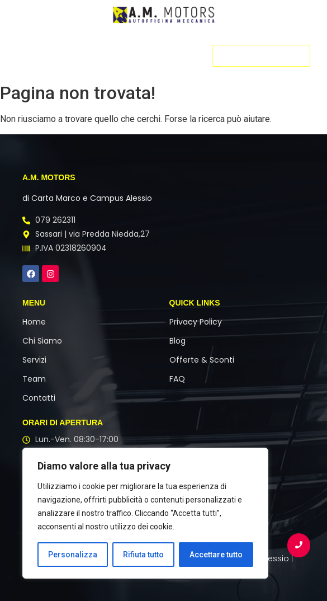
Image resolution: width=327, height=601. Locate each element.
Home (34, 321)
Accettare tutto (216, 554)
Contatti (38, 397)
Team (34, 378)
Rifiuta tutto (143, 554)
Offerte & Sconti (201, 359)
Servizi (34, 359)
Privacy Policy (195, 321)
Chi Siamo (42, 340)
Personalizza (72, 554)
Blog (177, 340)
